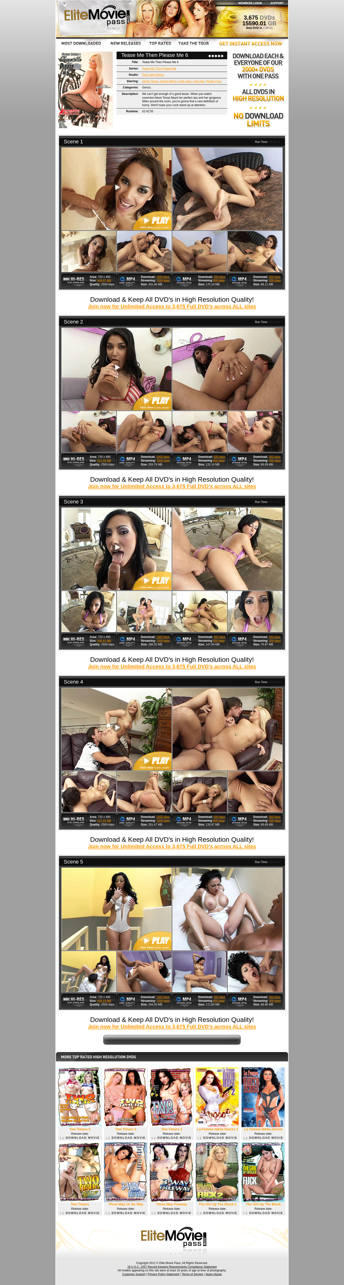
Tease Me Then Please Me (159, 68)
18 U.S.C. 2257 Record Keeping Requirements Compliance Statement (172, 1267)
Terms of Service (192, 1274)
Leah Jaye (184, 81)
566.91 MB (104, 640)
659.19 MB (104, 1001)
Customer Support (133, 1274)
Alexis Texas (150, 81)
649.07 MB (104, 280)
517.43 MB (104, 820)
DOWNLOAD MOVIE (80, 1137)
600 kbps (219, 277)
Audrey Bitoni (168, 81)
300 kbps (274, 277)
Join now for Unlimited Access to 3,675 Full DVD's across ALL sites (172, 306)
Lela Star (198, 81)
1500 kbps (162, 277)
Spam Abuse (213, 1274)
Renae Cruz (213, 81)
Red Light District (153, 74)
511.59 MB (104, 460)
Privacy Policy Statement (164, 1274)
